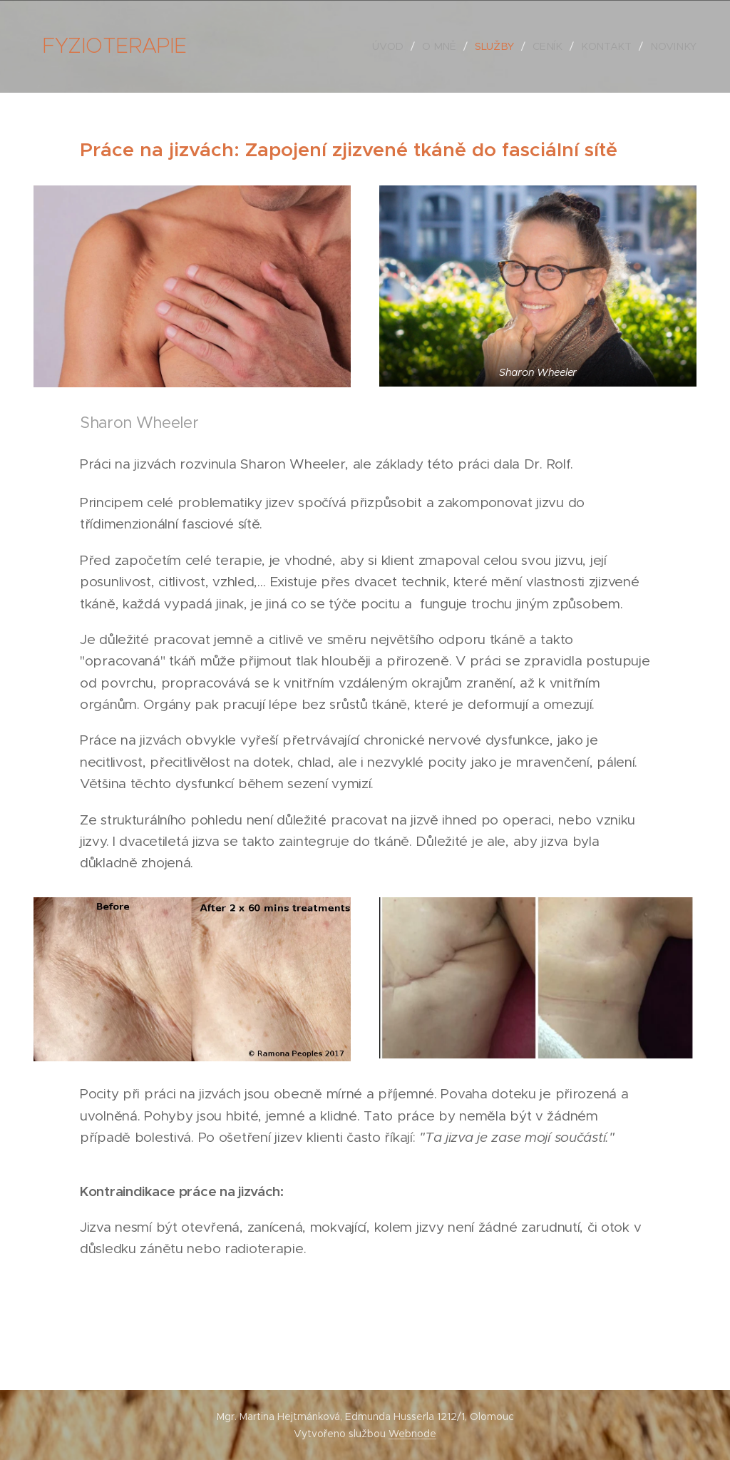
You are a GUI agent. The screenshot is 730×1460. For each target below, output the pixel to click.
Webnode (412, 1433)
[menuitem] (396, 46)
